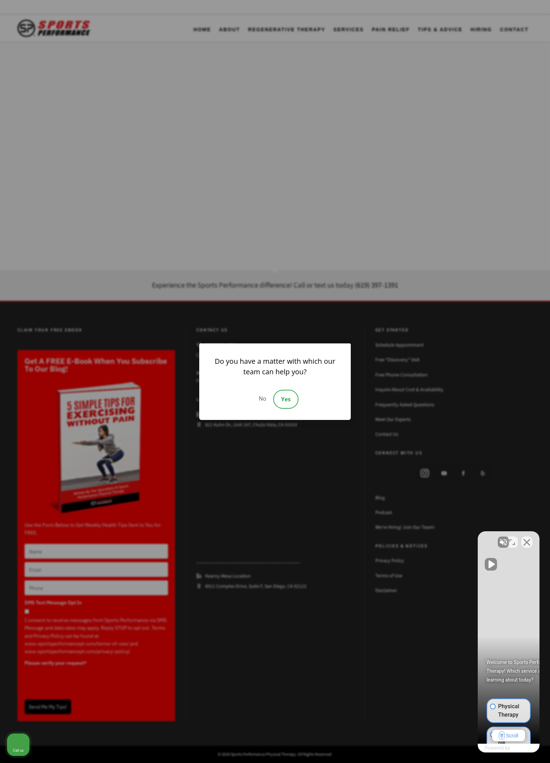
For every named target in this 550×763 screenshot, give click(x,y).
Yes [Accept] (285, 399)
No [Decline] (262, 398)
